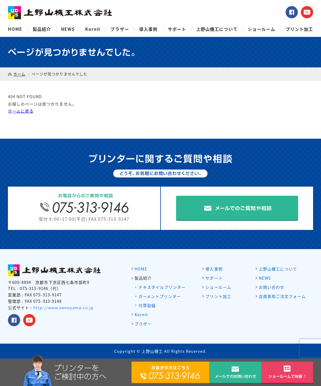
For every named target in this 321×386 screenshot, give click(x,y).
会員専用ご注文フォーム (282, 296)
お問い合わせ (271, 287)
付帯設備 (147, 305)
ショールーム (261, 29)
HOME (15, 29)
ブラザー (119, 29)
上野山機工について (216, 29)
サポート (177, 29)
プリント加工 (299, 29)
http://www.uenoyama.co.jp (63, 307)
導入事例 (148, 29)
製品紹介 (42, 29)
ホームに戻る (21, 111)
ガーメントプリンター (160, 296)
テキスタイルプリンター (162, 287)
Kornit (92, 29)
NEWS (68, 29)
